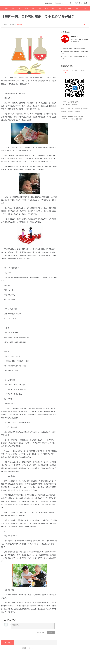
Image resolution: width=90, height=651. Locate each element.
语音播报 (48, 24)
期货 (53, 8)
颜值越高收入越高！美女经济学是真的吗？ (74, 48)
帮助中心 (77, 111)
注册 (85, 3)
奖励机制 (85, 108)
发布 (50, 632)
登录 (38, 632)
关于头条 (63, 108)
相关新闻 (8, 643)
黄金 (46, 8)
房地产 (77, 8)
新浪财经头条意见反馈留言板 (71, 102)
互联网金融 (68, 8)
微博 (64, 24)
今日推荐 (65, 70)
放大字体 (59, 24)
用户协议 (70, 111)
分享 (75, 24)
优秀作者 (74, 70)
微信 (69, 24)
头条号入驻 (65, 32)
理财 (40, 8)
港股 (20, 8)
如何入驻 (70, 108)
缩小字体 (53, 24)
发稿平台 (77, 108)
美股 (26, 8)
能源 (60, 8)
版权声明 (63, 111)
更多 (84, 8)
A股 (13, 8)
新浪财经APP (48, 3)
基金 (33, 8)
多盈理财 (19, 24)
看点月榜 (83, 70)
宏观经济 (5, 8)
